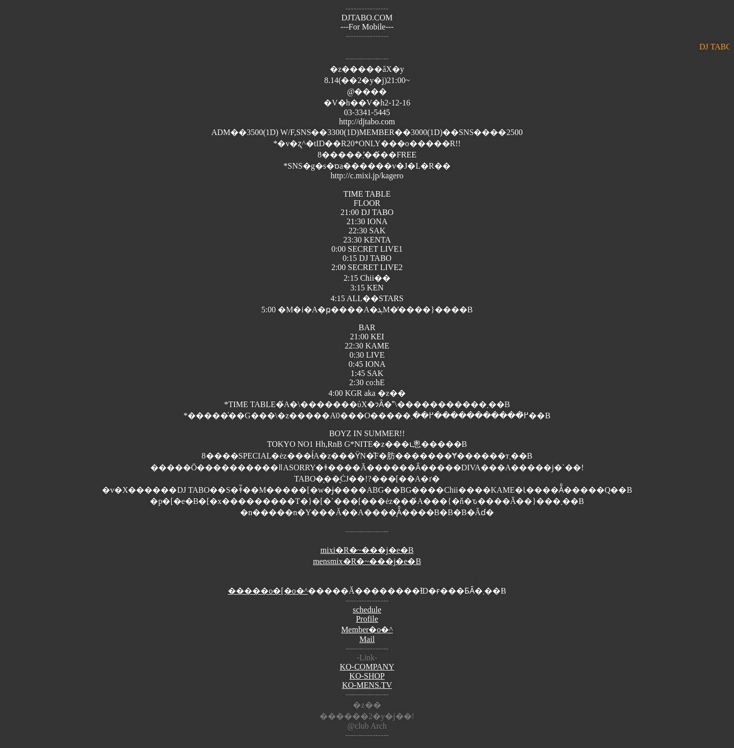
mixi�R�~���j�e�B (367, 550)
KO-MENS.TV (367, 685)
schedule (367, 609)
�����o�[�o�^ (268, 590)
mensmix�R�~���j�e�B (367, 561)
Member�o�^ (367, 629)
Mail (367, 639)
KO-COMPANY (367, 666)
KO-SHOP (366, 676)
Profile (367, 619)
